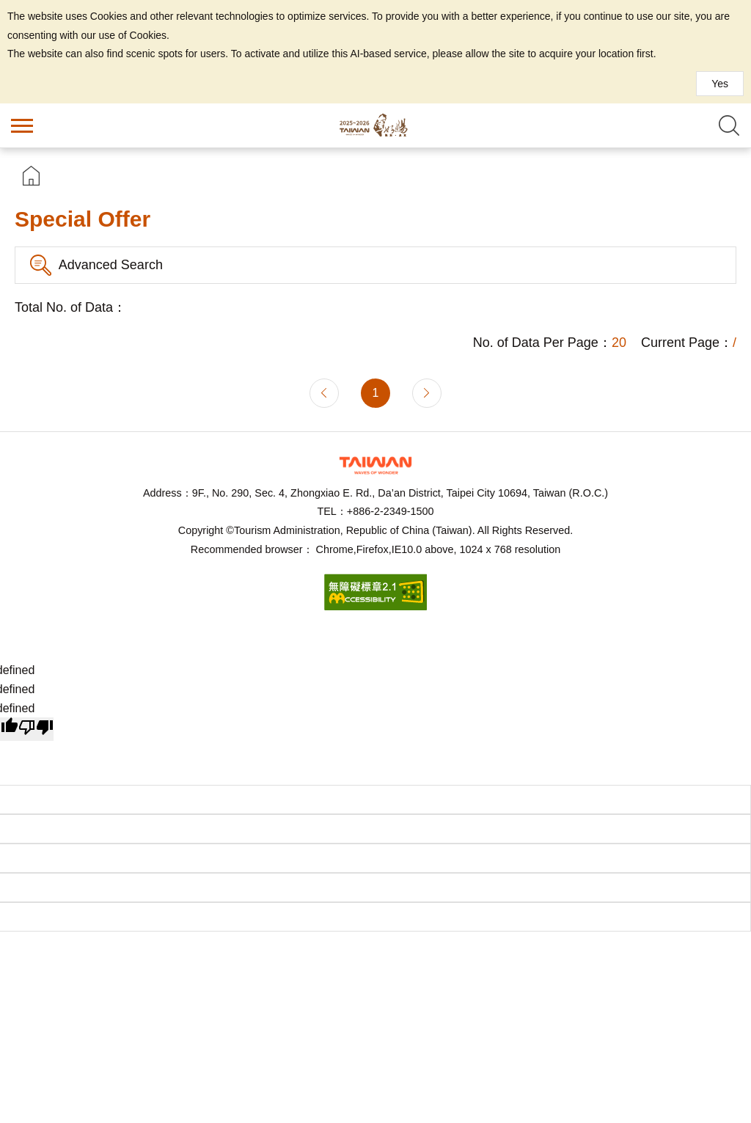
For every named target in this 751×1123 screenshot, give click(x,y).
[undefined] (36, 729)
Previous (324, 393)
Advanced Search (111, 264)
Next (427, 393)
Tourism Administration (375, 465)
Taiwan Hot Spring (375, 125)
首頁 (31, 175)
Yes (719, 83)
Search (729, 125)
